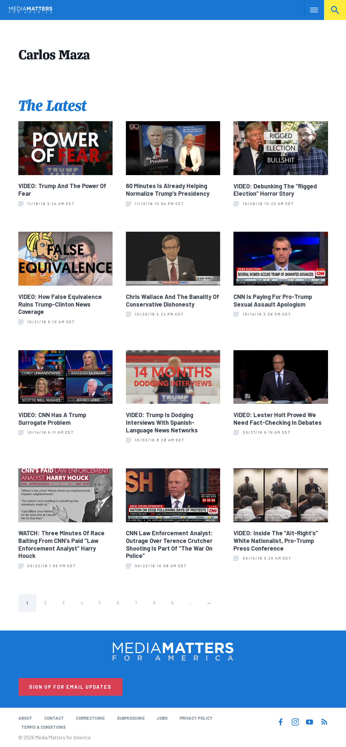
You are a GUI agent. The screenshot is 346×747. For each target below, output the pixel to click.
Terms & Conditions (43, 727)
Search (335, 10)
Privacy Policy (195, 718)
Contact (54, 718)
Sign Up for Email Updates (70, 687)
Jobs (162, 718)
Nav (309, 10)
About (25, 718)
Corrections (90, 718)
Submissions (131, 718)
